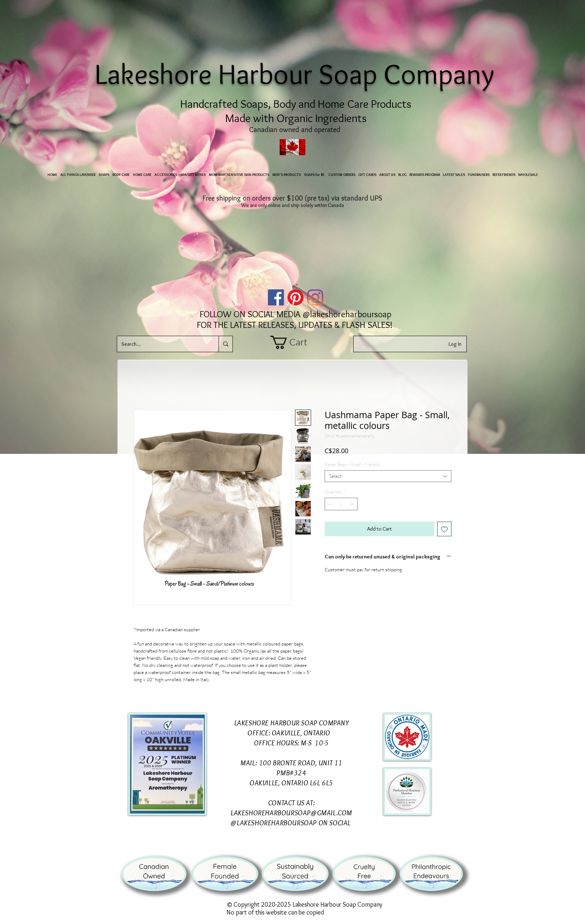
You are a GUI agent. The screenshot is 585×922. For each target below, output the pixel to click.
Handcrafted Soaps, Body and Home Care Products (295, 104)
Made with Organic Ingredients (296, 118)
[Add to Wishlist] (444, 529)
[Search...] (162, 344)
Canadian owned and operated (295, 129)
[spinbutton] (341, 504)
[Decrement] (330, 504)
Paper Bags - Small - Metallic (353, 464)
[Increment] (352, 504)
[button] (295, 342)
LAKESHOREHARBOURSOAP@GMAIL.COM (291, 813)
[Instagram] (315, 297)
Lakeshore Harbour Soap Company (298, 73)
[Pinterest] (296, 297)
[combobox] (388, 476)
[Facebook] (276, 297)
